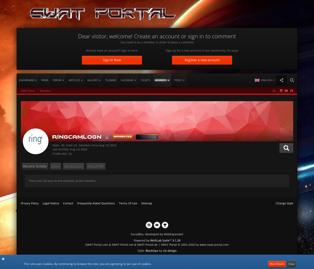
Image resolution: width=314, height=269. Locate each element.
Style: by (157, 251)
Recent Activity (35, 166)
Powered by (157, 240)
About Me (96, 166)
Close (291, 264)
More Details (277, 264)
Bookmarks (73, 166)
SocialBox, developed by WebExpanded (157, 234)
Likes (56, 166)
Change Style (284, 203)
